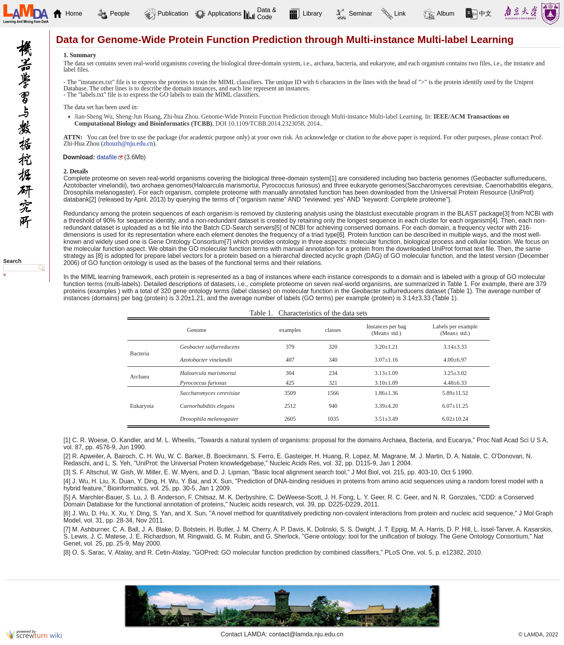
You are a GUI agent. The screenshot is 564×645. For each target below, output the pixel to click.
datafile (107, 157)
